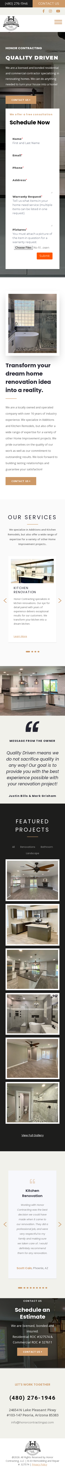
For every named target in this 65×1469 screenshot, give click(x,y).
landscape (32, 853)
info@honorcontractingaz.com (32, 1422)
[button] (28, 651)
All (13, 847)
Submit (45, 256)
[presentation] (7, 600)
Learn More (20, 636)
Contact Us (48, 4)
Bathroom (47, 847)
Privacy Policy (39, 1464)
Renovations (27, 847)
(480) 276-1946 (16, 4)
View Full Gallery (32, 1135)
